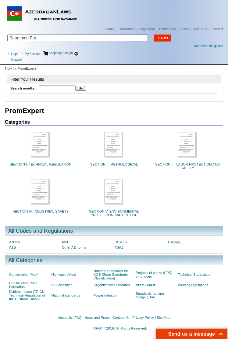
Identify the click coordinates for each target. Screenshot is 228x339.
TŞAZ (119, 247)
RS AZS (121, 242)
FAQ (78, 317)
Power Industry (105, 295)
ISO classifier (61, 285)
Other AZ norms (74, 247)
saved (16, 59)
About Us (200, 29)
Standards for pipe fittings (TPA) (150, 295)
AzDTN (14, 242)
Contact (217, 29)
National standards (65, 295)
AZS (12, 247)
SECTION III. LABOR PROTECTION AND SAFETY (187, 166)
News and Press (97, 317)
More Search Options (208, 46)
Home (109, 29)
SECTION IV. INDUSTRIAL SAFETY (40, 211)
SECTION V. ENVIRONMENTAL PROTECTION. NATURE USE (114, 213)
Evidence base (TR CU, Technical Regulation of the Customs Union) (27, 295)
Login (14, 54)
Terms (184, 29)
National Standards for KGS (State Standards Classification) (111, 274)
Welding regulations (193, 285)
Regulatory (147, 29)
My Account (33, 54)
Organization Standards (112, 285)
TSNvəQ (173, 242)
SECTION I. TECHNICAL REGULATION (40, 164)
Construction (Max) (23, 274)
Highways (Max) (63, 274)
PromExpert (145, 285)
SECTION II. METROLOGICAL (114, 164)
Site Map (163, 317)
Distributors (167, 29)
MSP (65, 242)
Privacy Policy (143, 317)
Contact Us (121, 317)
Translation (126, 29)
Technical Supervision (195, 274)
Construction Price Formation (23, 285)
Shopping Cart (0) (61, 53)
